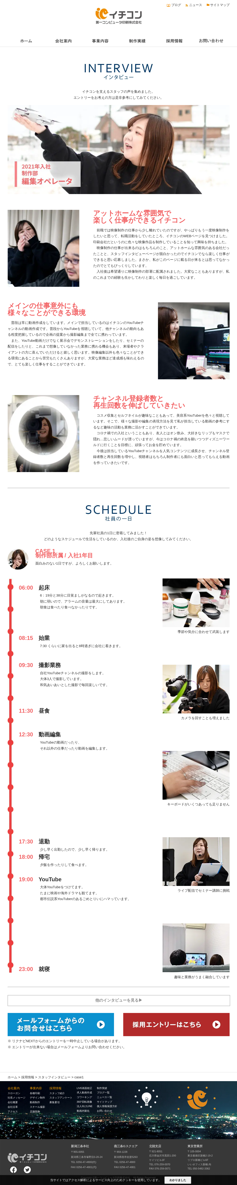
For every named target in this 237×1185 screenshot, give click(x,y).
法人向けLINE (84, 1106)
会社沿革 (13, 1106)
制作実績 (102, 1087)
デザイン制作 (37, 1097)
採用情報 (27, 1077)
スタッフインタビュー (54, 1077)
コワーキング (84, 1096)
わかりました (177, 1180)
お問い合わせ (104, 1110)
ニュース (195, 5)
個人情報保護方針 (107, 1106)
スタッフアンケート (60, 1097)
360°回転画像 (84, 1101)
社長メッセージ (16, 1097)
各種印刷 (35, 1092)
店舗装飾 (35, 1111)
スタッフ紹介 (57, 1092)
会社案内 (14, 1087)
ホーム (12, 1077)
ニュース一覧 (104, 1096)
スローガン (14, 1092)
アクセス (13, 1111)
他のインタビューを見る (117, 1000)
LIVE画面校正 (84, 1087)
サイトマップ (220, 5)
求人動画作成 (84, 1092)
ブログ (176, 5)
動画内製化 (83, 1110)
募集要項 (54, 1102)
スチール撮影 (37, 1106)
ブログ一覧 (103, 1092)
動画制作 (35, 1102)
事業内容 (36, 1087)
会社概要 (13, 1102)
